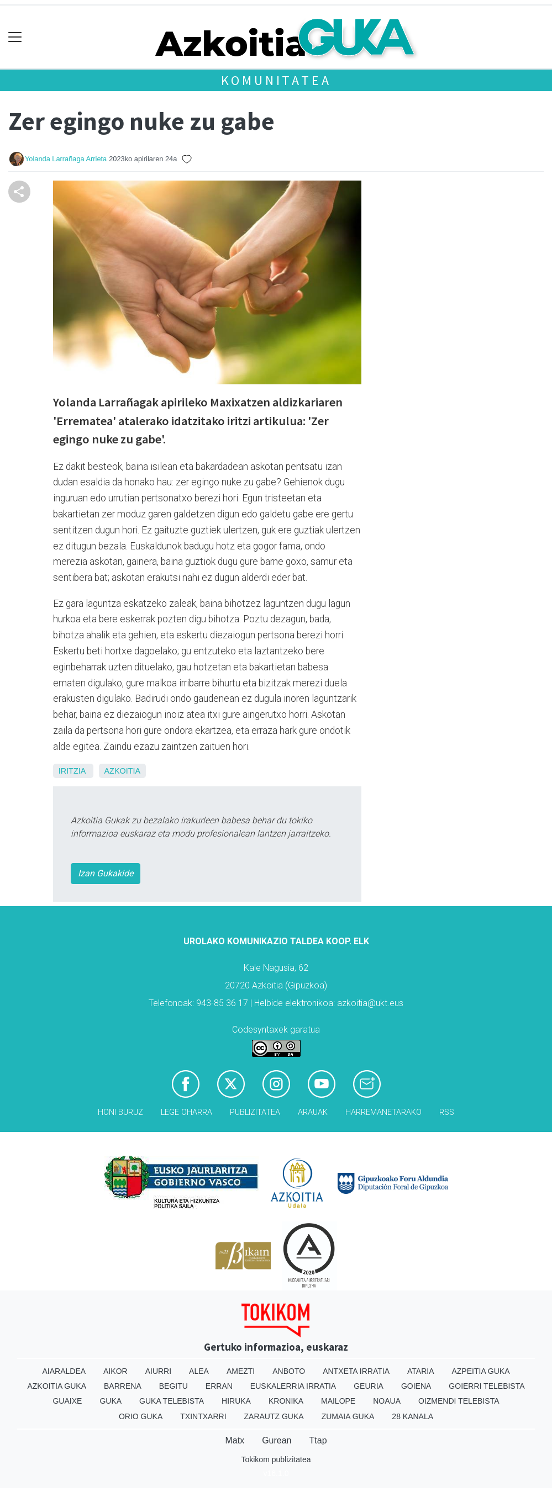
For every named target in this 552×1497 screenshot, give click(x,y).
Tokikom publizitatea (276, 1459)
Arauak (313, 1112)
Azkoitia (122, 770)
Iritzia (72, 770)
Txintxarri (203, 1416)
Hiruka (236, 1401)
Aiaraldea (64, 1371)
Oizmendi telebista (459, 1401)
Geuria (368, 1386)
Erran (219, 1386)
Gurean (276, 1440)
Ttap (318, 1440)
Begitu (173, 1386)
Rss (446, 1112)
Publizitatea (255, 1112)
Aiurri (158, 1371)
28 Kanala (412, 1416)
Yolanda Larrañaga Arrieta (66, 159)
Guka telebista (171, 1401)
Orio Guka (140, 1416)
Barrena (122, 1386)
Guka (110, 1401)
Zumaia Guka (348, 1416)
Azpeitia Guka (480, 1371)
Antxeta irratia (356, 1371)
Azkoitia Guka (56, 1386)
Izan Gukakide (105, 873)
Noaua (387, 1401)
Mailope (338, 1401)
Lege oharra (186, 1112)
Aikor (115, 1371)
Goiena (416, 1386)
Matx (234, 1440)
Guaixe (67, 1401)
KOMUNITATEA (276, 80)
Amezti (241, 1371)
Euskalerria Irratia (293, 1386)
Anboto (288, 1371)
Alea (199, 1371)
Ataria (420, 1371)
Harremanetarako (383, 1112)
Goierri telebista (486, 1386)
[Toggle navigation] (15, 37)
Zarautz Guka (274, 1416)
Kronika (286, 1401)
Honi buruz (120, 1112)
